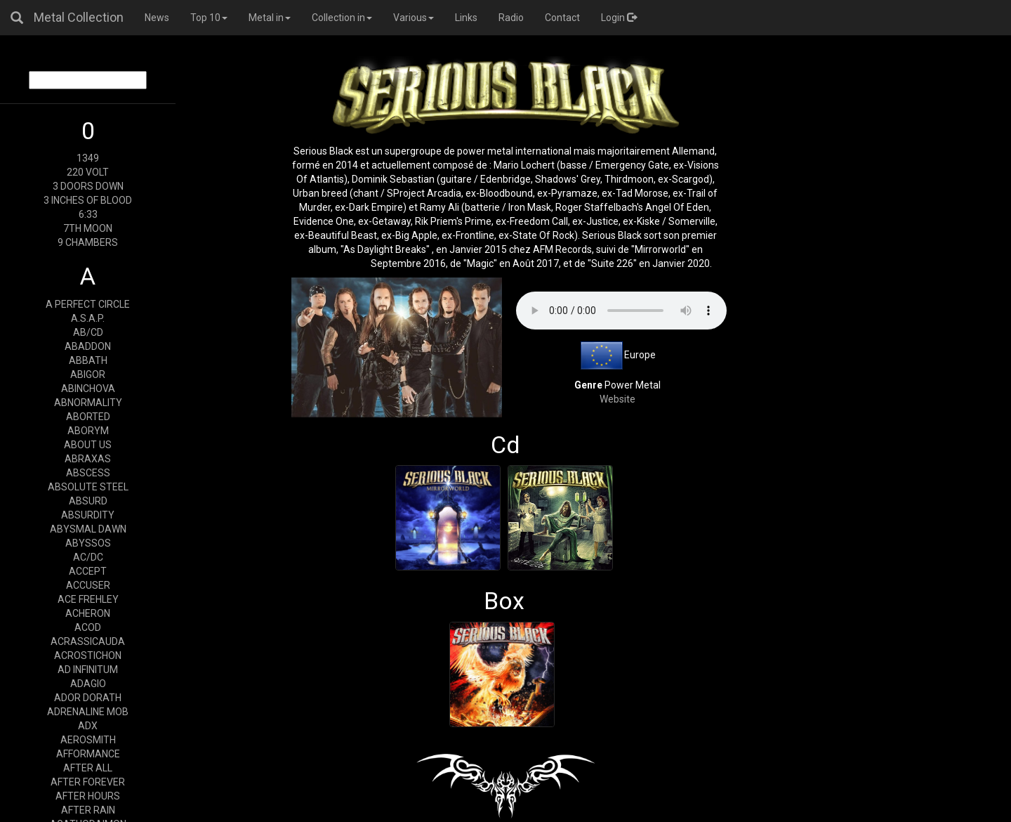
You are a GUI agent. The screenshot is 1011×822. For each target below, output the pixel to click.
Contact (562, 17)
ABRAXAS (88, 458)
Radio (511, 17)
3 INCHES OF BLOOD (88, 200)
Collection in (342, 17)
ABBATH (88, 360)
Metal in (270, 17)
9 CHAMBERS (88, 242)
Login (619, 17)
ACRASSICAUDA (88, 641)
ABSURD (88, 501)
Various (413, 17)
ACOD (87, 627)
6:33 (88, 214)
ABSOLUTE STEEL (88, 486)
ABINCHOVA (88, 388)
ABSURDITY (87, 515)
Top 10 (208, 17)
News (157, 17)
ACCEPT (88, 571)
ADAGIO (88, 683)
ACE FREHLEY (88, 599)
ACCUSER (88, 585)
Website (617, 399)
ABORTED (88, 416)
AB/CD (88, 332)
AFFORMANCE (88, 753)
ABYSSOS (88, 543)
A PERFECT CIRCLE (88, 304)
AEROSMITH (88, 739)
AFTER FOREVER (88, 782)
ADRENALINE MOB (87, 711)
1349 (88, 158)
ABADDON (88, 346)
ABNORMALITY (88, 402)
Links (466, 17)
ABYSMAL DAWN (88, 529)
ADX (88, 725)
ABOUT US (88, 444)
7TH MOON (87, 228)
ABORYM (88, 430)
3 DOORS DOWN (88, 186)
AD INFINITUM (88, 669)
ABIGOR (87, 374)
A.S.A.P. (88, 318)
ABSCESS (88, 472)
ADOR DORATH (87, 697)
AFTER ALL (87, 768)
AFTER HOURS (87, 796)
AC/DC (88, 557)
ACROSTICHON (87, 655)
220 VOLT (88, 172)
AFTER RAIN (88, 810)
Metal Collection (79, 17)
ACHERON (87, 613)
